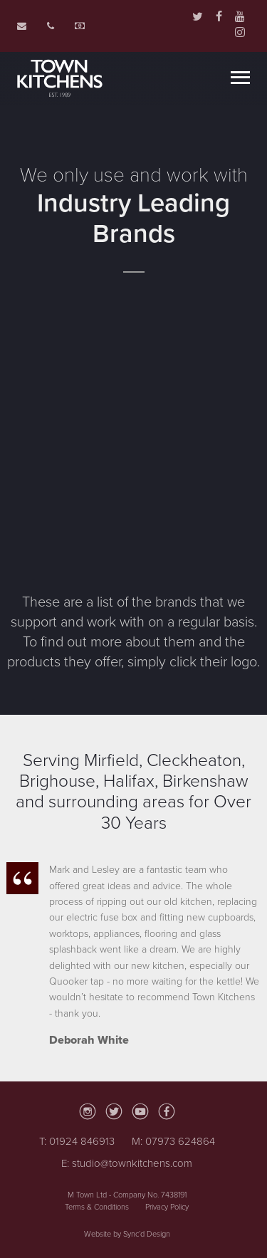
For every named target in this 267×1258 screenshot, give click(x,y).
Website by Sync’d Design (127, 1234)
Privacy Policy (167, 1207)
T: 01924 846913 (77, 1141)
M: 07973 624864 (173, 1141)
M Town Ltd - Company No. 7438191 (127, 1195)
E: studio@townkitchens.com (126, 1163)
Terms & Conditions (97, 1207)
